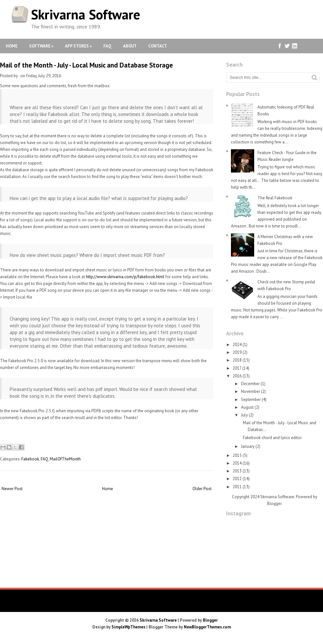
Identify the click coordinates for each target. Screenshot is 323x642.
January (248, 446)
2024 (237, 344)
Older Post (202, 488)
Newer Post (12, 488)
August (247, 407)
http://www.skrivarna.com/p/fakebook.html (125, 276)
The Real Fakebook (274, 198)
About (130, 46)
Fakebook (30, 459)
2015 (237, 455)
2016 (237, 376)
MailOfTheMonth (65, 459)
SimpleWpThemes (128, 627)
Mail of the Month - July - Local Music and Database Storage (86, 65)
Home (11, 46)
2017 (237, 368)
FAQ (107, 46)
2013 (237, 471)
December (250, 383)
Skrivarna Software (85, 14)
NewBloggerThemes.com (207, 627)
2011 (237, 486)
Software (41, 46)
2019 (237, 352)
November (250, 391)
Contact (157, 46)
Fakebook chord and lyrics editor (272, 437)
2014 (237, 463)
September (251, 399)
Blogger (274, 503)
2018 (237, 360)
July (244, 415)
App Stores (78, 46)
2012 (237, 478)
